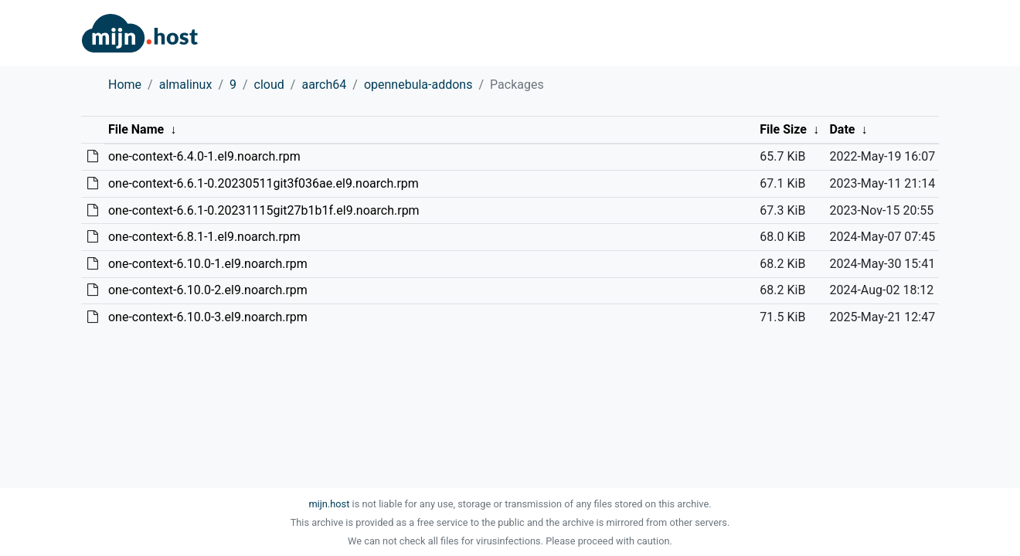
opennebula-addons (418, 84)
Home (124, 84)
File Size (783, 129)
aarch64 (323, 84)
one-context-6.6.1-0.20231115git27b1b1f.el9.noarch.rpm (264, 210)
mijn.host (328, 504)
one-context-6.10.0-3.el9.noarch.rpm (208, 317)
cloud (269, 84)
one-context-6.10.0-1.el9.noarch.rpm (208, 263)
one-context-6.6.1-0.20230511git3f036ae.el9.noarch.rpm (263, 183)
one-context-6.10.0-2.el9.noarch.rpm (208, 290)
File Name (136, 129)
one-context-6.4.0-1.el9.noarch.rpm (204, 156)
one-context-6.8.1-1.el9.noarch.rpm (204, 236)
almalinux (185, 84)
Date (842, 129)
